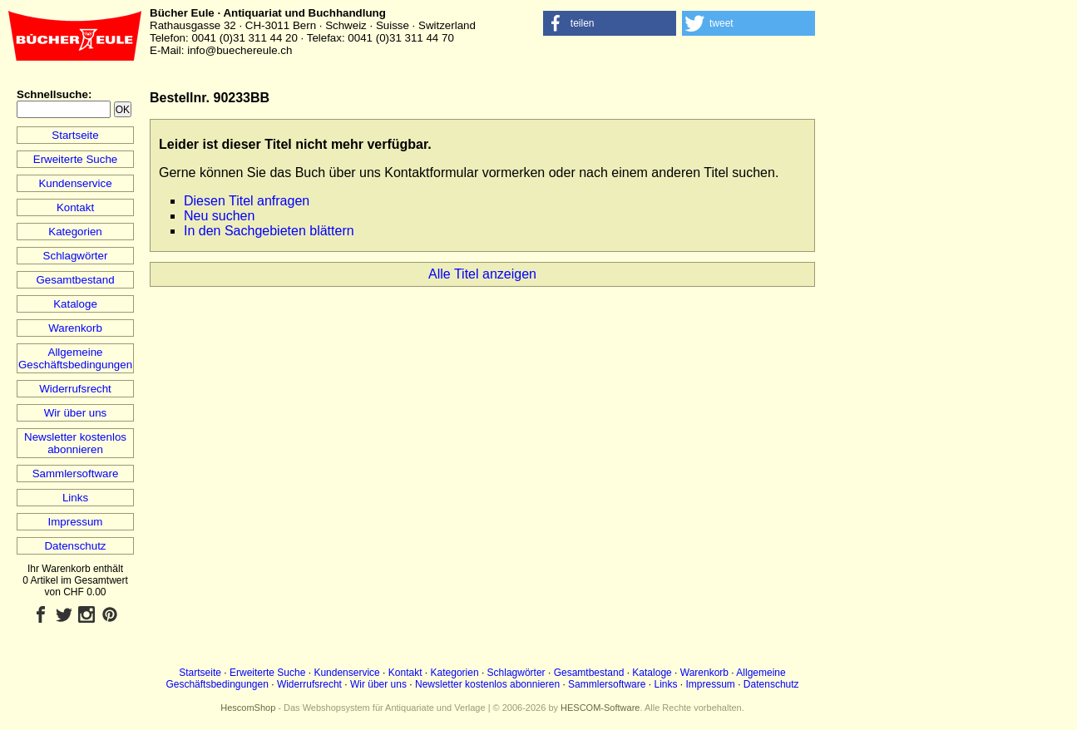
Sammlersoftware (75, 473)
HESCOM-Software (600, 708)
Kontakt (75, 207)
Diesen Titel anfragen (246, 201)
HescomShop (247, 708)
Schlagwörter (75, 255)
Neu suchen (219, 216)
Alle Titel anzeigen (482, 274)
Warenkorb (75, 328)
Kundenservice (74, 183)
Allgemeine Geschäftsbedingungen (75, 358)
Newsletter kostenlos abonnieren (75, 443)
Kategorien (74, 231)
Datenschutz (75, 546)
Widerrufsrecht (75, 388)
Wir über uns (75, 413)
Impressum (75, 521)
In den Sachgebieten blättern (269, 231)
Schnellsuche (52, 94)
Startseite (75, 135)
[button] (609, 23)
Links (75, 497)
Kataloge (75, 304)
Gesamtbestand (75, 280)
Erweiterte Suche (75, 159)
